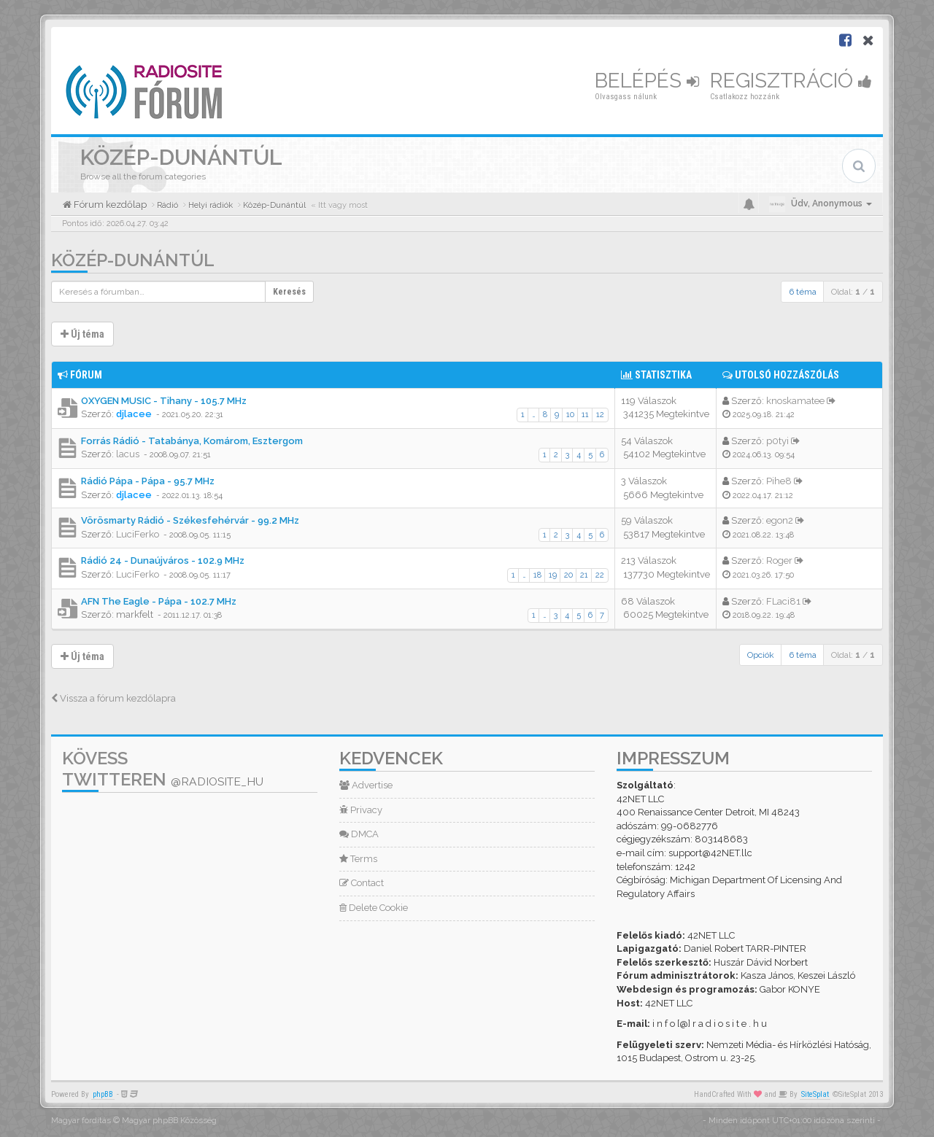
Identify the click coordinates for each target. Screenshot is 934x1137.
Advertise (366, 785)
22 (599, 575)
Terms (358, 858)
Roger (779, 560)
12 (600, 414)
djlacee (134, 413)
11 (585, 414)
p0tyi (777, 440)
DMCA (359, 834)
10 (570, 414)
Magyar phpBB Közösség (169, 1120)
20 (568, 575)
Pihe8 (779, 481)
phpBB (103, 1094)
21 (584, 575)
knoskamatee (795, 400)
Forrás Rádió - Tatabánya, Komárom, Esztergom (192, 440)
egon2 (779, 520)
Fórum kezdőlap (109, 204)
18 (537, 575)
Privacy (360, 809)
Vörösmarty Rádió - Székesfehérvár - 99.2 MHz (190, 520)
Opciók (760, 655)
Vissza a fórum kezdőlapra (113, 698)
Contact (361, 882)
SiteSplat (815, 1094)
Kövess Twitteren (162, 769)
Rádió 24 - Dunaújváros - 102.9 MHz (162, 560)
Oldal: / (853, 292)
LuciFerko (137, 534)
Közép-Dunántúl (133, 260)
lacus (127, 454)
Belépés (647, 81)
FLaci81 (783, 601)
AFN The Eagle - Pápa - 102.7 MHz (158, 601)
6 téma (803, 292)
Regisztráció (791, 81)
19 (553, 575)
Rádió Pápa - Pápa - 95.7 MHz (148, 481)
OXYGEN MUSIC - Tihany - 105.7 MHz (164, 400)
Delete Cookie (373, 907)
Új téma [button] (82, 334)
